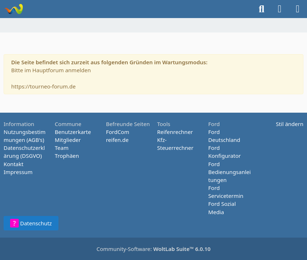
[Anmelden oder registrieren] (279, 9)
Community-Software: (153, 248)
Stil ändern (289, 123)
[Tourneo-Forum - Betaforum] (13, 9)
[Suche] (261, 9)
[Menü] (297, 9)
